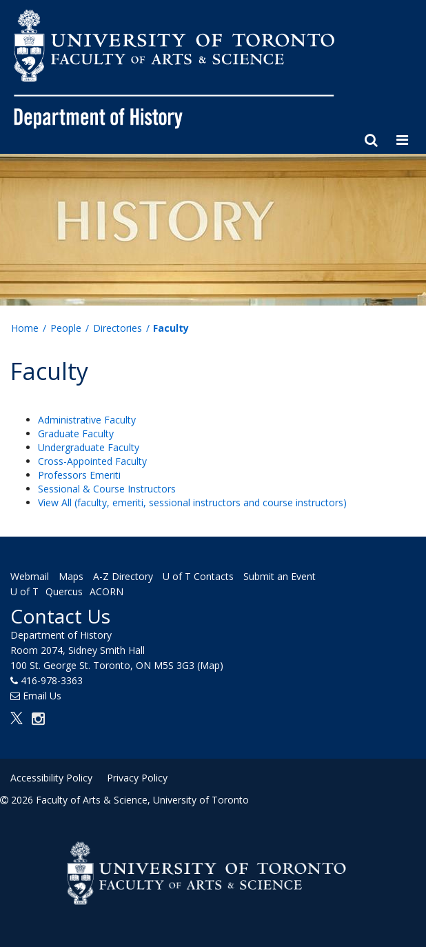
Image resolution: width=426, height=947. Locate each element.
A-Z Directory (123, 576)
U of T (24, 591)
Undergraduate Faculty (88, 447)
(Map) (210, 665)
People (65, 328)
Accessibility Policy (51, 777)
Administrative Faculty (87, 419)
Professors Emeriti (79, 474)
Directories (117, 328)
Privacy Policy (137, 777)
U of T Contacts (198, 576)
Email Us (42, 695)
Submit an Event (279, 576)
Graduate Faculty (76, 433)
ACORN (106, 591)
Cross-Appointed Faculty (92, 461)
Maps (71, 576)
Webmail (29, 576)
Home (25, 328)
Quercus (64, 591)
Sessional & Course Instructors (107, 488)
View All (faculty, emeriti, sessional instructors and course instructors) (192, 502)
